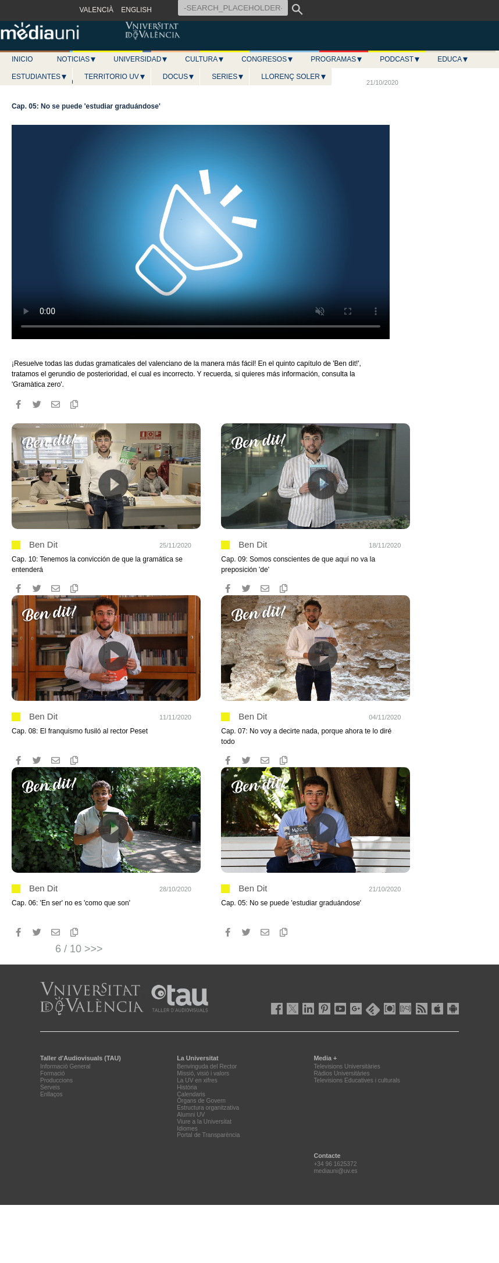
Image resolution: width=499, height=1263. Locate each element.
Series (228, 76)
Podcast (400, 59)
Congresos (267, 59)
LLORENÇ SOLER (294, 76)
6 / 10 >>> (79, 949)
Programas (337, 59)
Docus (179, 76)
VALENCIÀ (96, 10)
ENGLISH (136, 10)
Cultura (204, 59)
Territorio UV (115, 76)
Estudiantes (39, 76)
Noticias (77, 59)
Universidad (140, 59)
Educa (453, 59)
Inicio (22, 59)
